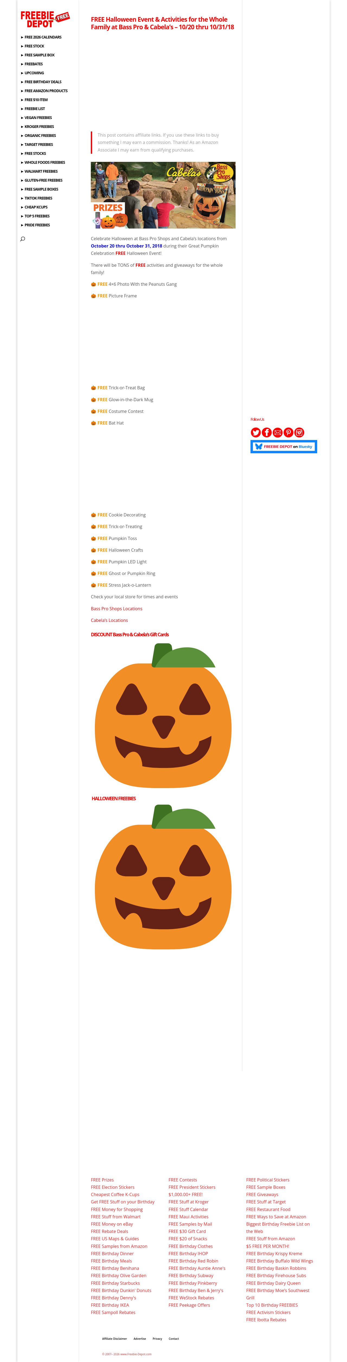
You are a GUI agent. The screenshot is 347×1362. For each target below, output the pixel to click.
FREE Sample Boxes (265, 1187)
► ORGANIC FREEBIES (38, 136)
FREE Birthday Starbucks (115, 1283)
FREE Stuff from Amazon (270, 1239)
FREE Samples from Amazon (119, 1246)
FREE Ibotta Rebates (266, 1320)
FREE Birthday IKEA (110, 1305)
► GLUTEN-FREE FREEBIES (41, 180)
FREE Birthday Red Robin (193, 1261)
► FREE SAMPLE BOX (37, 55)
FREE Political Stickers (268, 1180)
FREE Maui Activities (188, 1217)
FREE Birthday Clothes (191, 1246)
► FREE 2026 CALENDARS (40, 37)
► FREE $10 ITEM (33, 100)
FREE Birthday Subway (191, 1276)
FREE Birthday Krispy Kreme (274, 1254)
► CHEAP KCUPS (33, 207)
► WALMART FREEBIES (38, 171)
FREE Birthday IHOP (188, 1254)
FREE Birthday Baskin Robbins (276, 1268)
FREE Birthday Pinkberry (193, 1283)
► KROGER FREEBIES (37, 127)
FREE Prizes (102, 1180)
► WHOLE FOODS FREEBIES (42, 162)
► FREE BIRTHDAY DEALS (40, 82)
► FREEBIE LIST (32, 109)
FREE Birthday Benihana (115, 1268)
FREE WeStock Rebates (191, 1298)
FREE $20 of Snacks (188, 1239)
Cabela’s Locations (109, 620)
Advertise (140, 1339)
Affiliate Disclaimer (114, 1339)
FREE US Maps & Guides (115, 1239)
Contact (174, 1339)
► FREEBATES (31, 64)
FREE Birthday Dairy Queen (273, 1283)
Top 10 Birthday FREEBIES (272, 1305)
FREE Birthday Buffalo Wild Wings (279, 1261)
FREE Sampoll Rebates (113, 1312)
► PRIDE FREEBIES (35, 225)
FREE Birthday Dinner (112, 1254)
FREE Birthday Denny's (113, 1298)
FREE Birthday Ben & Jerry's (196, 1290)
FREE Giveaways (262, 1194)
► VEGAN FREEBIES (36, 118)
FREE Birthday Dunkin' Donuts (121, 1290)
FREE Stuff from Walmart (115, 1217)
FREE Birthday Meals (111, 1261)
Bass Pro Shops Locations (116, 609)
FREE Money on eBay (112, 1224)
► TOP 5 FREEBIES (34, 216)
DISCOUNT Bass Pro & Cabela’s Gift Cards (129, 634)
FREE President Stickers (192, 1187)
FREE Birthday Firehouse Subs (276, 1276)
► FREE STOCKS (33, 154)
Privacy (157, 1339)
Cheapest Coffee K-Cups (115, 1194)
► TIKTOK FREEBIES (36, 198)
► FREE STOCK (32, 46)
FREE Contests (183, 1180)
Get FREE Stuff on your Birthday (123, 1202)
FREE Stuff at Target (266, 1202)
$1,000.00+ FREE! (186, 1194)
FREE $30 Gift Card (187, 1231)
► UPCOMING (32, 73)
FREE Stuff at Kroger (189, 1202)
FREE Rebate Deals (109, 1231)
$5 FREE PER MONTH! (267, 1246)
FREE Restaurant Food (268, 1209)
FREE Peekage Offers (189, 1305)
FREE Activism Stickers (268, 1312)
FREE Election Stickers (112, 1187)
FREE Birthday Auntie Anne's (197, 1268)
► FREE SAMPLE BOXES (39, 189)
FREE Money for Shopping (117, 1209)
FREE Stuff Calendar (188, 1209)
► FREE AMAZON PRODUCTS (43, 91)
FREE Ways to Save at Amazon (276, 1217)
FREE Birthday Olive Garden (118, 1276)
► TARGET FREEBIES (36, 145)
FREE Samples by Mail (190, 1224)
